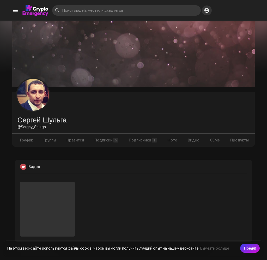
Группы (50, 140)
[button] (250, 248)
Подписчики (143, 140)
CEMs (215, 140)
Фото (172, 140)
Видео (193, 140)
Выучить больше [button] (214, 248)
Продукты (239, 140)
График (26, 140)
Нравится (75, 140)
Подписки (106, 140)
